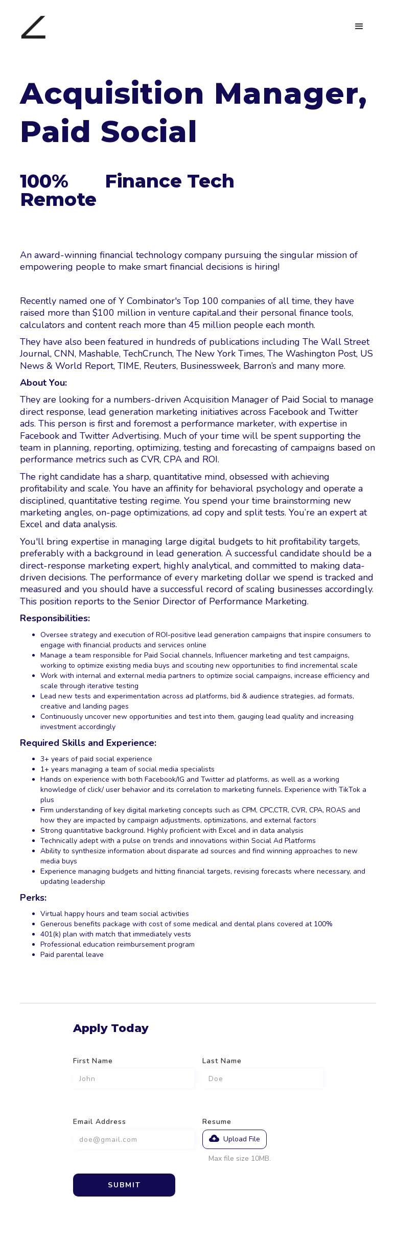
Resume (216, 1122)
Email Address (99, 1122)
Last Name (222, 1061)
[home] (33, 27)
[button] (359, 26)
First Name (93, 1061)
